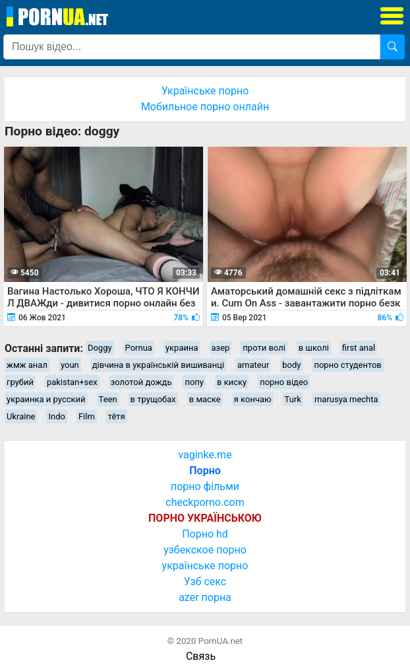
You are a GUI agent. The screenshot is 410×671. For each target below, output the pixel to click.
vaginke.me (204, 454)
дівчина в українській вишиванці (158, 365)
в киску (232, 382)
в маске (205, 399)
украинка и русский (46, 399)
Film (86, 416)
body (291, 365)
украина (181, 348)
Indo (56, 416)
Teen (108, 399)
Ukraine (21, 416)
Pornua (138, 348)
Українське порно (205, 91)
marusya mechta (346, 399)
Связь (201, 656)
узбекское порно (205, 550)
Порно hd (205, 534)
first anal (358, 348)
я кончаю (253, 399)
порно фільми (205, 486)
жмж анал (27, 365)
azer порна (205, 597)
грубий (20, 382)
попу (194, 382)
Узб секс (205, 581)
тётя (116, 416)
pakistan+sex (72, 382)
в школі (314, 348)
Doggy (100, 348)
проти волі (264, 348)
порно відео (284, 382)
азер (221, 348)
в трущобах (153, 399)
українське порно (205, 565)
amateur (253, 365)
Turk (293, 399)
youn (70, 365)
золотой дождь (141, 382)
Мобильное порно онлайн (205, 106)
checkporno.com (204, 502)
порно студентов (347, 365)
